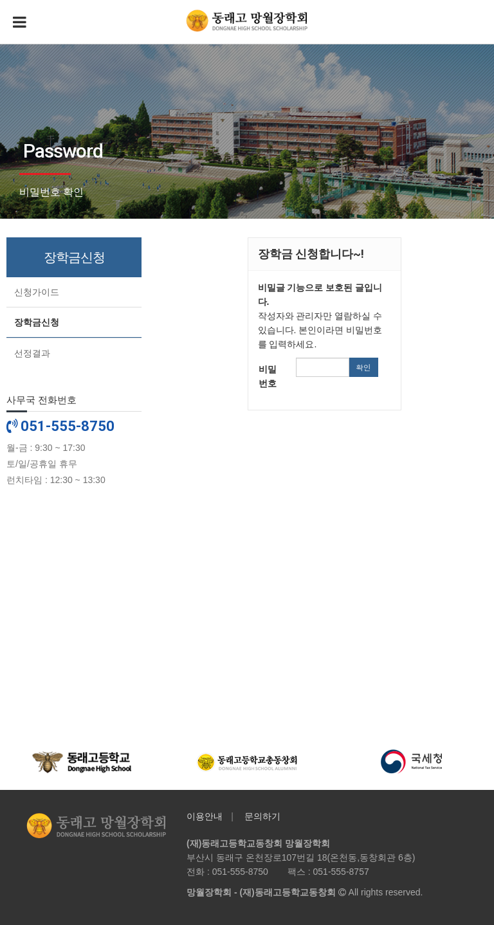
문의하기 (262, 816)
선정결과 (32, 353)
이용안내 (205, 816)
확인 (363, 367)
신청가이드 (36, 292)
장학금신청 (36, 322)
